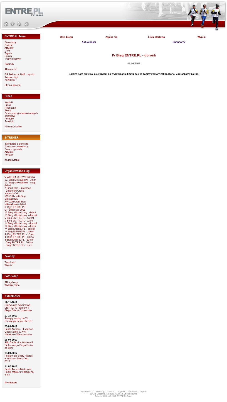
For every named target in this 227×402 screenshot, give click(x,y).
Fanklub (9, 121)
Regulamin (11, 107)
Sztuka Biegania (97, 394)
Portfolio (9, 118)
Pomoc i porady (13, 149)
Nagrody (9, 64)
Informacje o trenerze (16, 143)
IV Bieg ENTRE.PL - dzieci (19, 231)
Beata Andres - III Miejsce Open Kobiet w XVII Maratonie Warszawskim (19, 332)
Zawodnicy (11, 42)
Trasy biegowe (13, 58)
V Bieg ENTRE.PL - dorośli (19, 218)
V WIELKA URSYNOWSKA (20, 177)
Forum (8, 56)
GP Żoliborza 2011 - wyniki (19, 74)
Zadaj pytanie (12, 159)
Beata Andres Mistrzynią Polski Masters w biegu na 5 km (19, 372)
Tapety (8, 53)
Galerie (8, 45)
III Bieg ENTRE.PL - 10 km (19, 234)
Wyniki (8, 265)
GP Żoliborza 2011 (15, 209)
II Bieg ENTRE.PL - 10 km (19, 239)
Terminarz (10, 262)
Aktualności (11, 69)
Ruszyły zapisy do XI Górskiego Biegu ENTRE (18, 319)
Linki (7, 50)
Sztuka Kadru (114, 394)
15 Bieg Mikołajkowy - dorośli (21, 215)
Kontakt (9, 102)
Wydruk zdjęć (12, 285)
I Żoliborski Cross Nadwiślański (14, 192)
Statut (8, 110)
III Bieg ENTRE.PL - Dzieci (19, 237)
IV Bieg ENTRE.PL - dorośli (20, 228)
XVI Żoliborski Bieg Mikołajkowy (15, 197)
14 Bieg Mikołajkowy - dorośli (21, 223)
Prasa (8, 105)
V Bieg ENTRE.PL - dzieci (19, 220)
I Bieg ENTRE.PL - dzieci (18, 245)
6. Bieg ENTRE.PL (15, 207)
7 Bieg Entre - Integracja (18, 188)
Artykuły (9, 47)
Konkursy (10, 79)
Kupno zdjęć (11, 77)
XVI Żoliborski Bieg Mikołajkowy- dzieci (15, 203)
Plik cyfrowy (11, 282)
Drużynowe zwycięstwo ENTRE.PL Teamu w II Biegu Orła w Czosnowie (18, 308)
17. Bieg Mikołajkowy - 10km (20, 179)
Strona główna (12, 85)
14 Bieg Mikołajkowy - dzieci (20, 226)
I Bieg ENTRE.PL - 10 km (19, 242)
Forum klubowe (13, 126)
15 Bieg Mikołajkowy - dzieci (20, 212)
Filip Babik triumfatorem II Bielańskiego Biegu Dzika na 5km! (19, 345)
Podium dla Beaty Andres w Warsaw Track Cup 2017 (19, 358)
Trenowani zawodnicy (16, 146)
